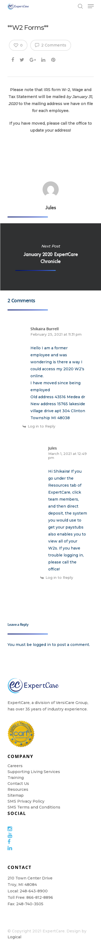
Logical (14, 937)
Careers (15, 766)
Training (16, 777)
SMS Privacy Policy (26, 801)
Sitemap (16, 795)
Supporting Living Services (34, 772)
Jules (50, 207)
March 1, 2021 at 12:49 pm (67, 455)
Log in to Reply (41, 426)
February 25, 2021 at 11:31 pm (56, 334)
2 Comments (50, 45)
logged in (42, 644)
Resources (18, 789)
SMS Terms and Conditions (34, 807)
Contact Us (18, 783)
